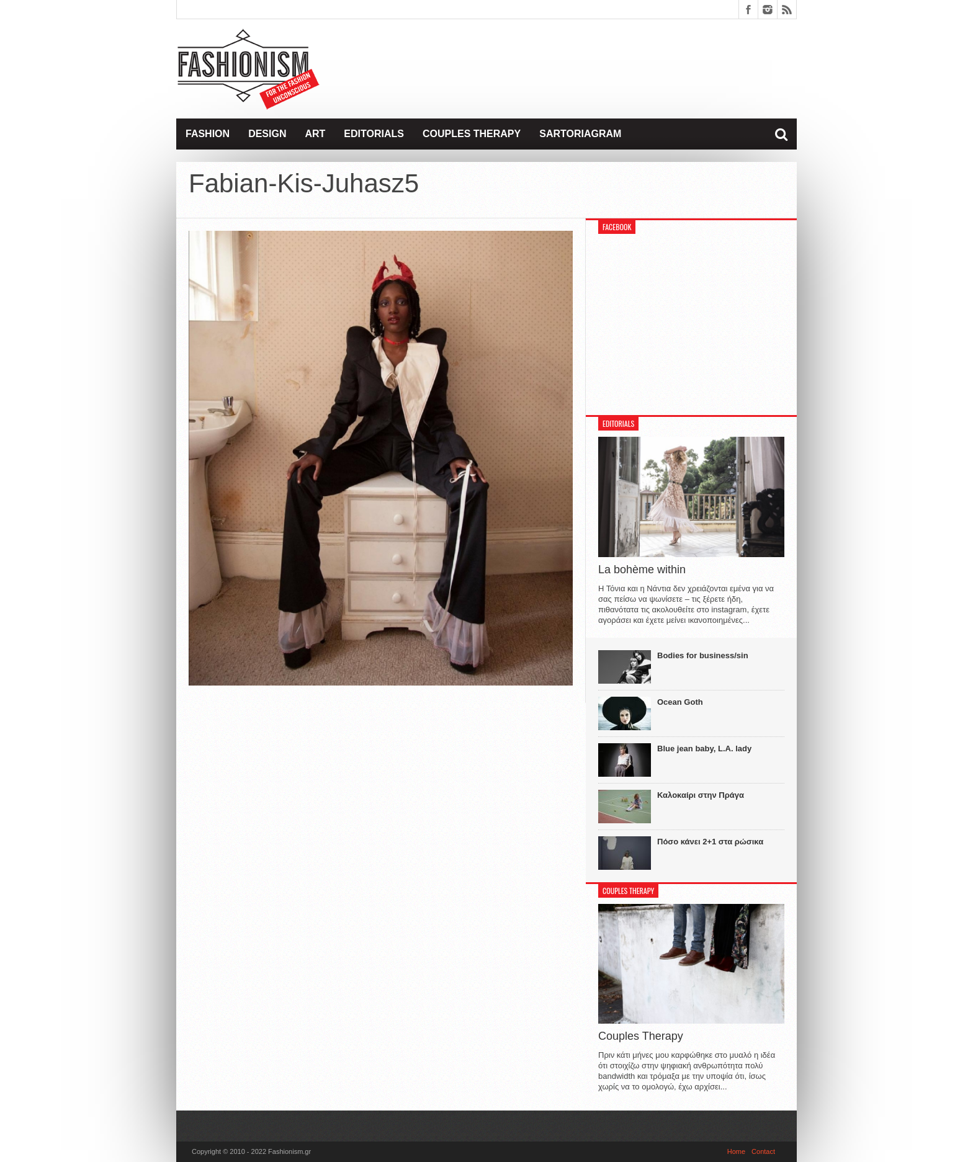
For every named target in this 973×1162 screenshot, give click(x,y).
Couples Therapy (472, 133)
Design (267, 133)
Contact (763, 1151)
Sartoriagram (580, 133)
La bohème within (642, 569)
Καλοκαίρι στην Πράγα (700, 795)
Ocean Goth (680, 702)
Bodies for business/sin (702, 655)
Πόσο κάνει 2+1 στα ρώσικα (710, 841)
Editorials (374, 133)
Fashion (208, 133)
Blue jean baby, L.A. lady (704, 748)
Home (736, 1151)
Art (315, 133)
